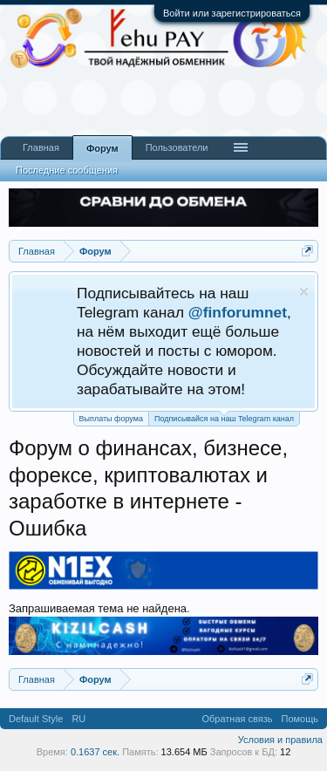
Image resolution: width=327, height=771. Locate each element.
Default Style (36, 718)
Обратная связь (236, 718)
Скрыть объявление (303, 291)
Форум (102, 148)
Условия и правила (280, 739)
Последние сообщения (67, 170)
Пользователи (177, 147)
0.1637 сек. (95, 752)
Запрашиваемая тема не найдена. (99, 608)
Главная (41, 147)
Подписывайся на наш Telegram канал (224, 417)
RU (78, 718)
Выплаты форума (111, 418)
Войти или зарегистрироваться (232, 13)
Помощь (300, 718)
